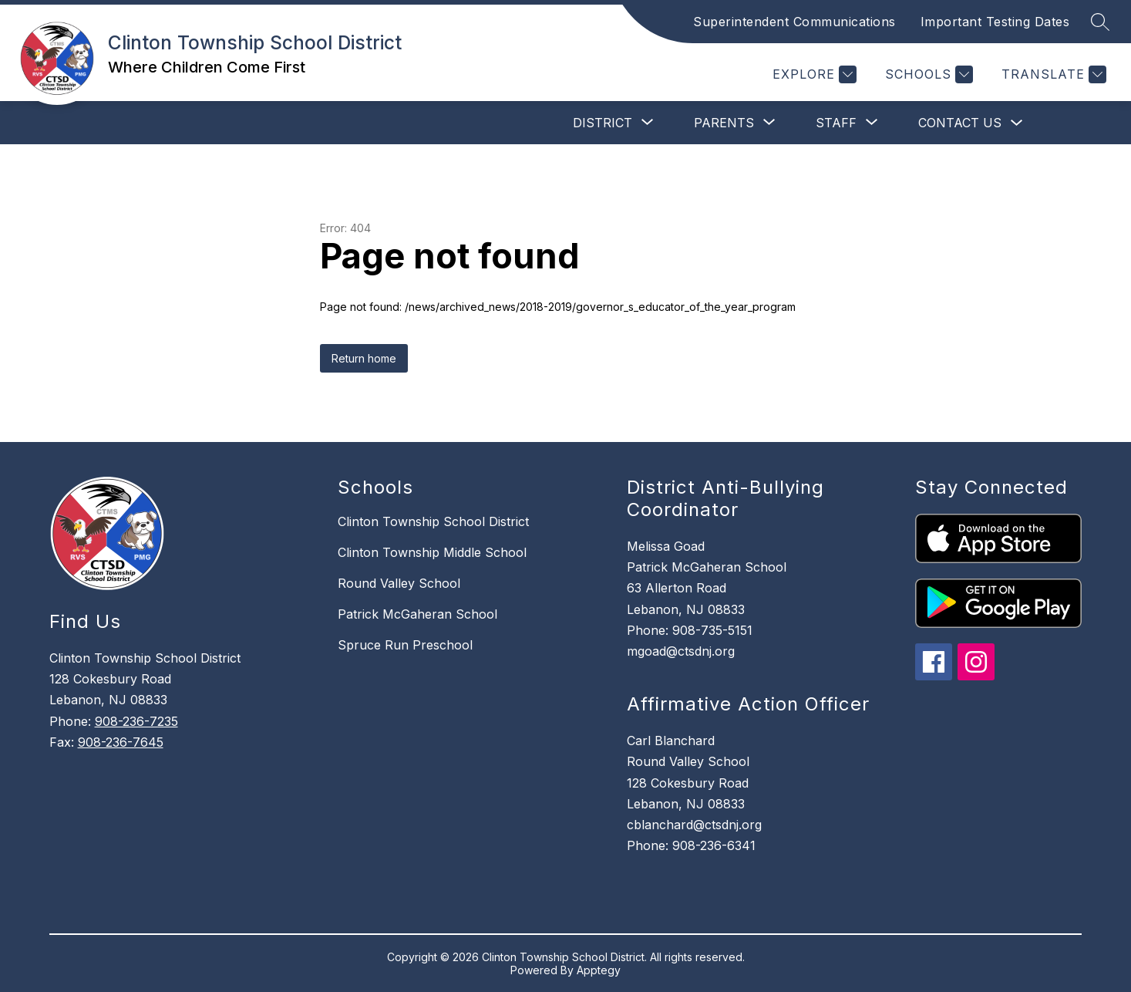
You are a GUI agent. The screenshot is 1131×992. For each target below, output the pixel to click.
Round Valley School (399, 583)
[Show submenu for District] (602, 122)
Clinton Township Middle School (432, 552)
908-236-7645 (120, 742)
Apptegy (599, 970)
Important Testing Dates (995, 21)
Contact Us (959, 122)
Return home (364, 358)
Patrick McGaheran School (417, 614)
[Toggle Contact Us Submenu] (1017, 123)
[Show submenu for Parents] (724, 122)
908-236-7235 (136, 721)
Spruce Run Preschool (405, 645)
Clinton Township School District (433, 521)
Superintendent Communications (794, 21)
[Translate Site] (1052, 74)
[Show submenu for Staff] (836, 122)
